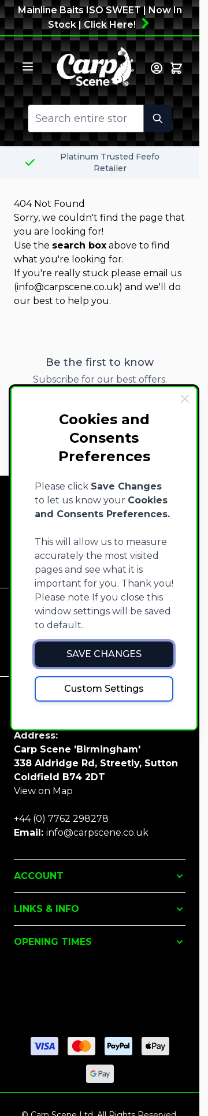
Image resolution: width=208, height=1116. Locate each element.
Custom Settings (104, 688)
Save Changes (104, 653)
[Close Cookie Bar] (185, 399)
